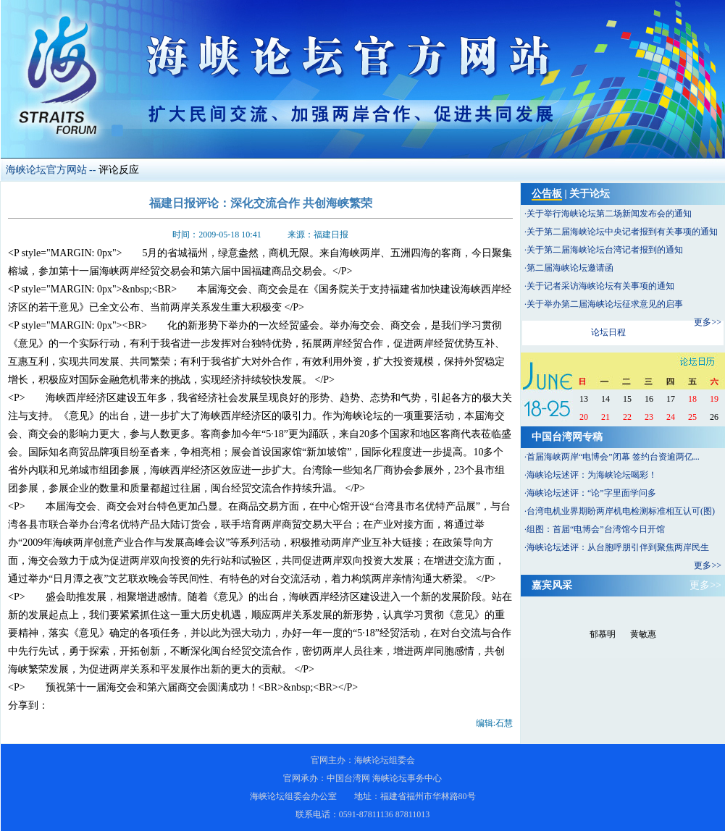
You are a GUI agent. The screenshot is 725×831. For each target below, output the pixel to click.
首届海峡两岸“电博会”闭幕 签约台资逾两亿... (613, 457)
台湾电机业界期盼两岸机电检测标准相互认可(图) (621, 511)
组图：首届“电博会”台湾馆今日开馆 (596, 529)
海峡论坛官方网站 (46, 169)
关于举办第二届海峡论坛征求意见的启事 (605, 304)
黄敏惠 (643, 634)
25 (692, 417)
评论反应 (119, 169)
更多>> (707, 322)
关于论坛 (589, 193)
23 (649, 417)
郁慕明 (603, 634)
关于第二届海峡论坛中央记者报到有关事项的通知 (622, 232)
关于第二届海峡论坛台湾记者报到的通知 (605, 250)
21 (605, 417)
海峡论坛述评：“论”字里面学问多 (591, 493)
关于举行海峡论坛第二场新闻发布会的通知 (609, 213)
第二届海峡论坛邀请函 (570, 268)
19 (714, 399)
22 (627, 417)
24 (670, 417)
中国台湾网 (348, 778)
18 (692, 399)
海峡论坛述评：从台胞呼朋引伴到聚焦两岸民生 (618, 547)
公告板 (547, 193)
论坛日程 (608, 332)
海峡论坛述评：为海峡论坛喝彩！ (592, 475)
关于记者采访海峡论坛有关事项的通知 (600, 286)
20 (583, 417)
